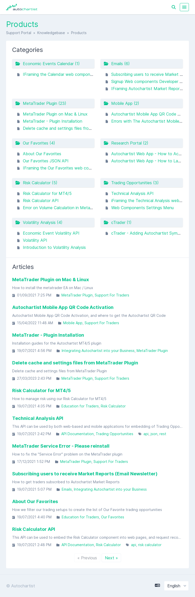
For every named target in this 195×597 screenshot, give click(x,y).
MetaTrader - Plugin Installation (52, 121)
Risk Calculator (113, 406)
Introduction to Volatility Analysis (54, 247)
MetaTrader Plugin (77, 295)
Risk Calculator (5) (36, 182)
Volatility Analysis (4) (38, 222)
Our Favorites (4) (35, 143)
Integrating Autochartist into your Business (98, 350)
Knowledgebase (51, 33)
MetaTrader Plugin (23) (40, 103)
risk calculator (149, 545)
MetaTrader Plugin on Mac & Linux (55, 114)
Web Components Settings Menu (142, 207)
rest (162, 434)
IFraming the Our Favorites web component (64, 167)
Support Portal (18, 33)
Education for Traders (80, 406)
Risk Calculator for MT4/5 (47, 193)
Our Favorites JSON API (46, 160)
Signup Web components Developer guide (150, 81)
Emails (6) (117, 63)
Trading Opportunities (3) (131, 182)
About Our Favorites (42, 153)
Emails (67, 489)
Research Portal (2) (126, 143)
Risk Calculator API (41, 200)
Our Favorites (112, 517)
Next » (111, 557)
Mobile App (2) (121, 103)
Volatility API (35, 240)
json (154, 434)
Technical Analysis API (132, 193)
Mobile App (73, 323)
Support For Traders (112, 295)
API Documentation (77, 434)
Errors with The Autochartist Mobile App (149, 121)
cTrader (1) (118, 222)
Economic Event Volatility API (51, 233)
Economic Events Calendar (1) (47, 63)
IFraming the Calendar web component (59, 74)
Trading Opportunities (114, 434)
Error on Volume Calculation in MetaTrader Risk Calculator (77, 207)
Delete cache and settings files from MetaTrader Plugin (75, 128)
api (146, 434)
